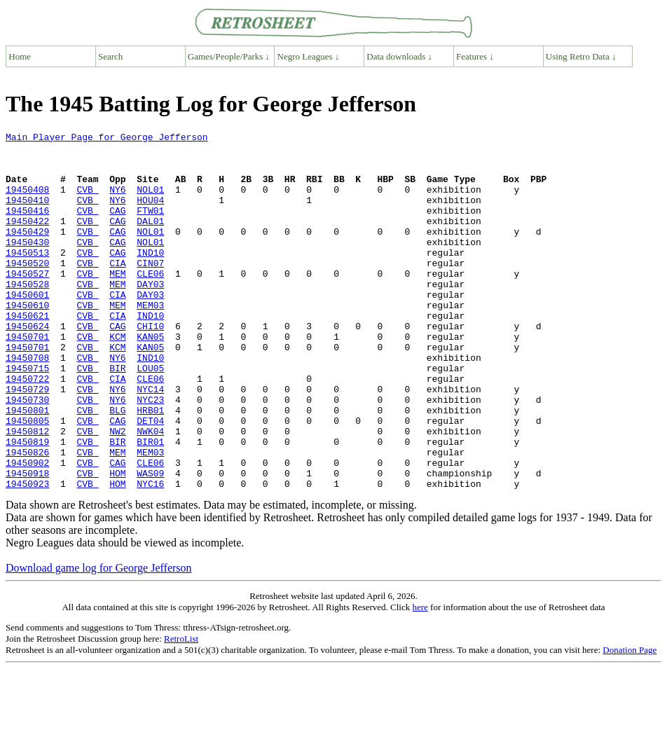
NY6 (117, 201)
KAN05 (150, 378)
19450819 (27, 504)
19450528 (27, 315)
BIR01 (150, 504)
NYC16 (150, 555)
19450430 (27, 265)
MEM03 (150, 340)
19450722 (27, 428)
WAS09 (150, 542)
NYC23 (150, 454)
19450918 (27, 542)
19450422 (27, 239)
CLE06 (150, 302)
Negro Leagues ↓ (308, 56)
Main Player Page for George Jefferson (107, 138)
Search (110, 56)
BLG (117, 466)
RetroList (181, 710)
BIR (117, 416)
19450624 (27, 365)
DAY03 (150, 315)
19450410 (27, 214)
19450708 (27, 403)
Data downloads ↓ (399, 56)
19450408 (27, 201)
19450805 (27, 479)
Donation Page (629, 721)
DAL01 (150, 239)
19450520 (27, 290)
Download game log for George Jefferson (99, 639)
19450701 (27, 378)
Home (19, 56)
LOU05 (150, 416)
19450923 (27, 555)
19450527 (27, 302)
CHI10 (150, 365)
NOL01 (150, 201)
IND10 (150, 277)
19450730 (27, 454)
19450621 (27, 353)
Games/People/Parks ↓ (229, 56)
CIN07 (150, 290)
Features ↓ (475, 56)
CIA (117, 290)
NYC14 (150, 441)
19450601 (27, 328)
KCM (117, 378)
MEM (117, 302)
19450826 (27, 517)
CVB (87, 201)
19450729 (27, 441)
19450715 (27, 416)
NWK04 (150, 491)
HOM (117, 542)
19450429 (27, 252)
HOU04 (150, 214)
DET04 (150, 479)
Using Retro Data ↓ (581, 56)
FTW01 (150, 227)
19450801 (27, 466)
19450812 (27, 491)
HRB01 (150, 466)
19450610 (27, 340)
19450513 (27, 277)
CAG (117, 227)
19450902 (27, 529)
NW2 (117, 491)
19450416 (27, 227)
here (419, 678)
